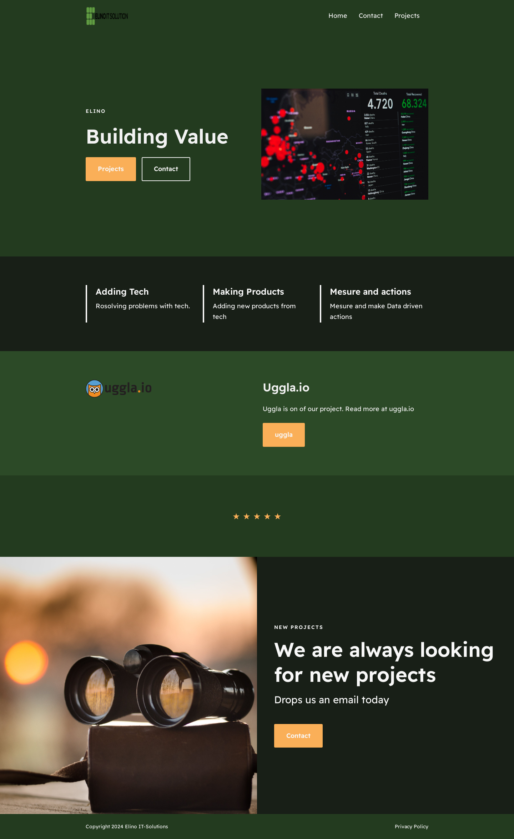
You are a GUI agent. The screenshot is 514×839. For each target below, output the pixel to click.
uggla (284, 434)
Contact (166, 169)
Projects (111, 169)
